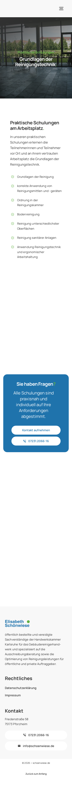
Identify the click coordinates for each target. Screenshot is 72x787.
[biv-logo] (36, 494)
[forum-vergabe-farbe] (36, 518)
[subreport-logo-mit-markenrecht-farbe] (36, 471)
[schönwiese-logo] (19, 5)
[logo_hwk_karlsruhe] (36, 565)
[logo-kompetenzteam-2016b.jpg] (36, 541)
